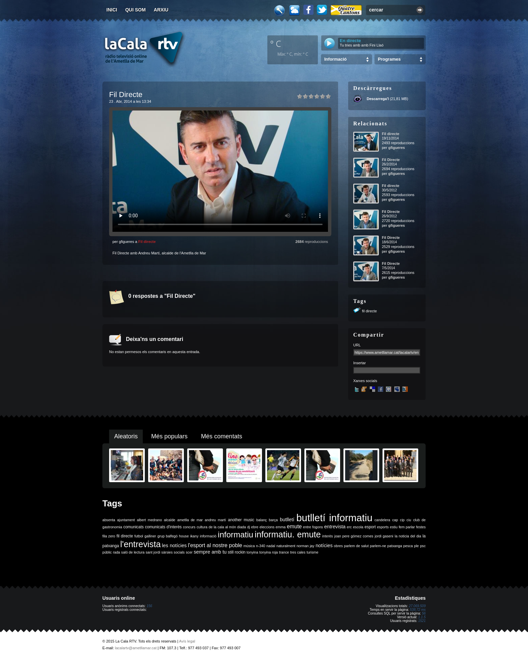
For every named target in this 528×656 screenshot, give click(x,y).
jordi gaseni (384, 536)
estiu (394, 527)
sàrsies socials (173, 552)
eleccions (267, 527)
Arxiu (161, 9)
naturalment (285, 546)
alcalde (169, 520)
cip (402, 520)
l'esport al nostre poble (215, 545)
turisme (312, 552)
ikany (194, 536)
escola (358, 527)
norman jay (306, 546)
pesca (408, 546)
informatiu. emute (288, 534)
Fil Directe (391, 160)
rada (116, 552)
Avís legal (187, 641)
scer (189, 552)
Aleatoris (126, 436)
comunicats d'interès (163, 527)
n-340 (260, 546)
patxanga (394, 546)
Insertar (359, 363)
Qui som (135, 9)
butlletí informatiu (334, 517)
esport (369, 527)
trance (284, 552)
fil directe (369, 311)
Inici (111, 9)
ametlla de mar (190, 520)
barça (273, 520)
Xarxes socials (365, 381)
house (184, 536)
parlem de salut (356, 546)
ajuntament (126, 520)
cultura (202, 527)
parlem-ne (378, 546)
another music (241, 520)
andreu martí (215, 520)
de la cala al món (222, 527)
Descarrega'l (378, 99)
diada (241, 527)
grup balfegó (167, 536)
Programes (389, 59)
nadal (270, 546)
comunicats (133, 527)
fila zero (108, 536)
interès (327, 536)
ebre (254, 527)
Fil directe (147, 242)
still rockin (236, 552)
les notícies (174, 545)
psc (423, 546)
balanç (261, 520)
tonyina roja (268, 552)
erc (349, 527)
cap (395, 520)
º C (275, 43)
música (249, 546)
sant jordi (153, 552)
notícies (324, 545)
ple (416, 546)
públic (107, 552)
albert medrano (149, 520)
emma (281, 527)
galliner (150, 536)
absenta (108, 520)
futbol (138, 536)
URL (357, 345)
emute (294, 526)
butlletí (287, 519)
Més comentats (221, 436)
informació (208, 536)
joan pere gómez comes (353, 536)
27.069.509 (417, 606)
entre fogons (313, 527)
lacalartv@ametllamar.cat (136, 648)
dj (248, 527)
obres (338, 546)
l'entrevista (140, 544)
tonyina (252, 552)
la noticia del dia (408, 536)
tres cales (297, 552)
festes (421, 527)
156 (149, 606)
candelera (382, 520)
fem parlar (407, 527)
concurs (189, 527)
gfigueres (396, 148)
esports (383, 527)
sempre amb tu (210, 552)
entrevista (335, 526)
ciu (408, 520)
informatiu (235, 534)
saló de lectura (132, 552)
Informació (335, 59)
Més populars (169, 436)
